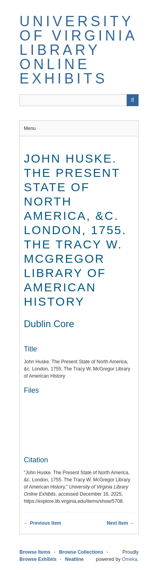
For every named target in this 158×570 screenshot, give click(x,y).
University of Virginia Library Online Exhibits (78, 50)
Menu (30, 128)
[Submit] (133, 100)
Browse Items (34, 552)
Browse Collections (81, 552)
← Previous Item (42, 523)
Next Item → (120, 523)
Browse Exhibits (37, 559)
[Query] (79, 100)
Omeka (129, 559)
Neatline (74, 559)
